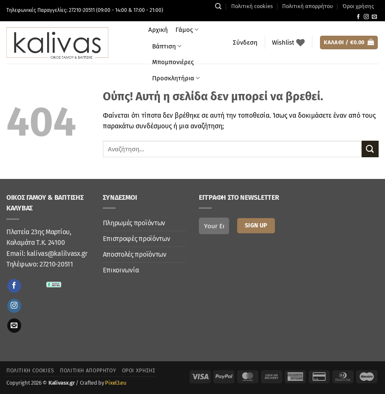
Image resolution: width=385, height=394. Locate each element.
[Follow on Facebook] (358, 17)
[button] (245, 42)
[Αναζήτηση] (218, 6)
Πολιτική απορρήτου (307, 6)
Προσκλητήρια (176, 78)
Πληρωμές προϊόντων (134, 223)
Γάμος (187, 30)
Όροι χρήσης (358, 6)
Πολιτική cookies (252, 6)
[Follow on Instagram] (366, 17)
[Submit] (370, 149)
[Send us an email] (374, 17)
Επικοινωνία (121, 270)
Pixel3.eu (115, 383)
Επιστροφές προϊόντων (136, 239)
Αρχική (158, 30)
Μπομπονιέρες (173, 62)
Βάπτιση (166, 46)
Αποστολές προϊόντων (135, 254)
